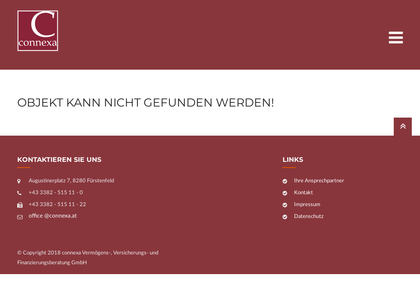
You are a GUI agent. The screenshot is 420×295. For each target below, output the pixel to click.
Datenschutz (309, 216)
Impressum (307, 204)
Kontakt (303, 192)
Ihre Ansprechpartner (319, 181)
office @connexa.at (53, 216)
